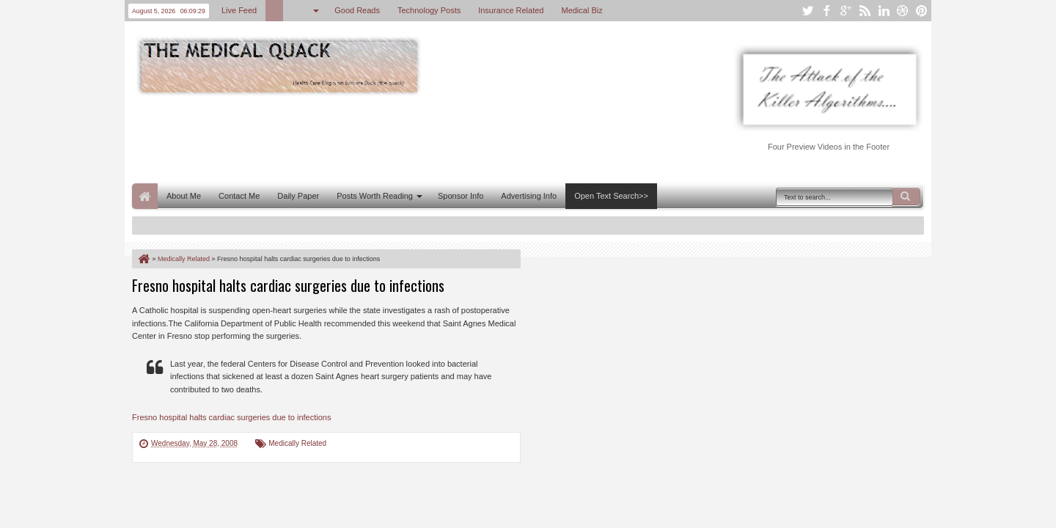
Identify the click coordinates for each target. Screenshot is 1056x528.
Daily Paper (298, 195)
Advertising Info (529, 195)
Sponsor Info (460, 195)
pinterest (921, 10)
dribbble (902, 10)
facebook (826, 10)
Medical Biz (581, 10)
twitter (807, 10)
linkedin (883, 10)
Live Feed (239, 10)
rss (864, 10)
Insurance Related (510, 10)
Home (145, 196)
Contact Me (239, 195)
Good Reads (357, 10)
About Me (183, 195)
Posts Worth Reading (375, 195)
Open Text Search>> (611, 195)
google (845, 10)
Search (906, 196)
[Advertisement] (399, 138)
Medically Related (297, 443)
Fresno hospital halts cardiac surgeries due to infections (288, 285)
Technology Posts (429, 10)
